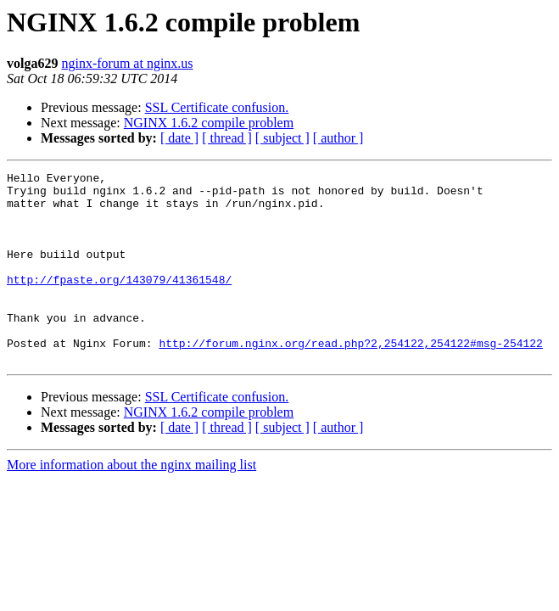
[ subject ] (282, 138)
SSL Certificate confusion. (217, 107)
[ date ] (179, 138)
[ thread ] (227, 138)
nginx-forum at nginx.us (127, 63)
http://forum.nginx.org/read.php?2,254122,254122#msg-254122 (350, 378)
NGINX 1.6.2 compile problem (208, 122)
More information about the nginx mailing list (131, 503)
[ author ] (338, 138)
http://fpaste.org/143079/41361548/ (119, 302)
